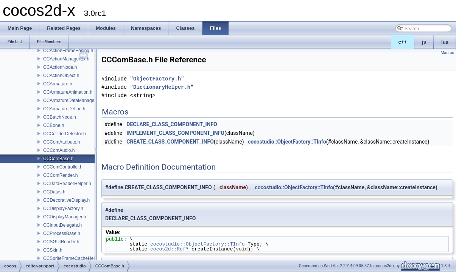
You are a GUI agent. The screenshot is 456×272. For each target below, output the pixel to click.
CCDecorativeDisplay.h (66, 200)
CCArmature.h (57, 84)
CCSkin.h (52, 250)
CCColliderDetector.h (64, 133)
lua (444, 42)
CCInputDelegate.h (62, 225)
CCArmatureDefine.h (64, 108)
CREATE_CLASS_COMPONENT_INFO (169, 142)
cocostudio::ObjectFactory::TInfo (287, 142)
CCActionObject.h (61, 75)
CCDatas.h (54, 192)
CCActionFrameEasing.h (68, 50)
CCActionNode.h (60, 67)
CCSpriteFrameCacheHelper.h (74, 258)
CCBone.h (53, 125)
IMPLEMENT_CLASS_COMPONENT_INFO (175, 133)
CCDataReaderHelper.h (67, 183)
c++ (402, 42)
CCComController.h (62, 167)
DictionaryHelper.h (161, 87)
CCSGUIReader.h (61, 241)
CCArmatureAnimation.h (67, 92)
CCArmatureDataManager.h (71, 100)
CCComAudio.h (59, 150)
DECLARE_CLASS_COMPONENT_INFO (171, 124)
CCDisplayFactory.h (63, 208)
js (424, 42)
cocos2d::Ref (168, 249)
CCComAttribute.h (61, 142)
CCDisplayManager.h (64, 216)
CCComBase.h (58, 158)
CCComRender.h (60, 175)
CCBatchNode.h (59, 117)
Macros (447, 52)
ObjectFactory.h (157, 78)
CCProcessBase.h (61, 233)
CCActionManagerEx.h (66, 59)
